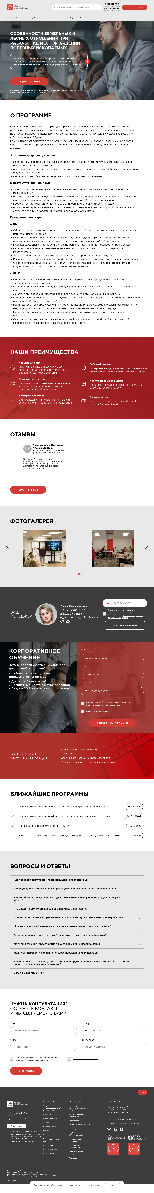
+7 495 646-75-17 (111, 4)
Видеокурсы (74, 1141)
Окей (112, 1185)
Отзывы (46, 1142)
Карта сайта (48, 1165)
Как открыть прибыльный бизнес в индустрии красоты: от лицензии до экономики (70, 847)
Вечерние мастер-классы (80, 1136)
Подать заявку (29, 93)
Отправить (26, 1082)
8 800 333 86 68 (72, 625)
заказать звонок (125, 637)
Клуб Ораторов (69, 20)
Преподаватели (50, 1130)
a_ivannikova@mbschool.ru (79, 629)
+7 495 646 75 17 (72, 622)
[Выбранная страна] (108, 615)
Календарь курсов (135, 7)
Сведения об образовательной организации (52, 1120)
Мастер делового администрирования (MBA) (77, 1120)
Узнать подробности (112, 734)
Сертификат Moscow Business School (83, 769)
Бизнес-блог (48, 1157)
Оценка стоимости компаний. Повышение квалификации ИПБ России (62, 818)
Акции (46, 1134)
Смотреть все (28, 501)
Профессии (74, 1132)
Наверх (142, 1104)
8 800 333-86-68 (111, 8)
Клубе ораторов (57, 696)
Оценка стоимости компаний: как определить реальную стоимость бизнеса (65, 828)
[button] (79, 586)
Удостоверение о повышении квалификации (88, 774)
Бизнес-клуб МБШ (51, 1161)
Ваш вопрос (87, 1052)
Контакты (47, 1126)
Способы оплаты (50, 1138)
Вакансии (47, 1147)
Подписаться (16, 1138)
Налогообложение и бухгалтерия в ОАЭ (44, 837)
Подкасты (73, 1170)
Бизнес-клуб (36, 693)
